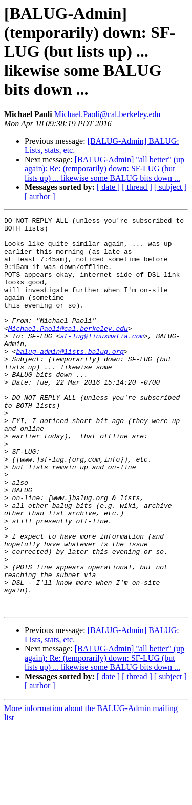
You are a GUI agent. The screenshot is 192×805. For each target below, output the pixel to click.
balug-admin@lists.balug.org (70, 379)
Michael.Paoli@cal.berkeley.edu (107, 114)
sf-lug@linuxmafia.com (102, 360)
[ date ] (108, 187)
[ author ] (40, 196)
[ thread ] (137, 187)
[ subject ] (170, 187)
